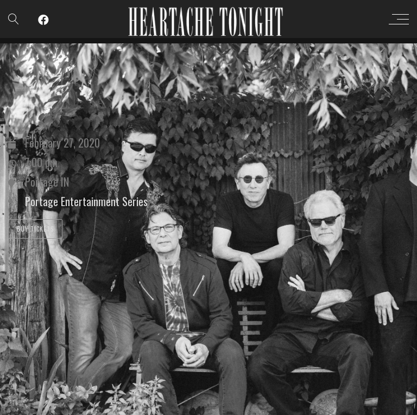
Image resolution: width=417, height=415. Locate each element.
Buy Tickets (35, 229)
